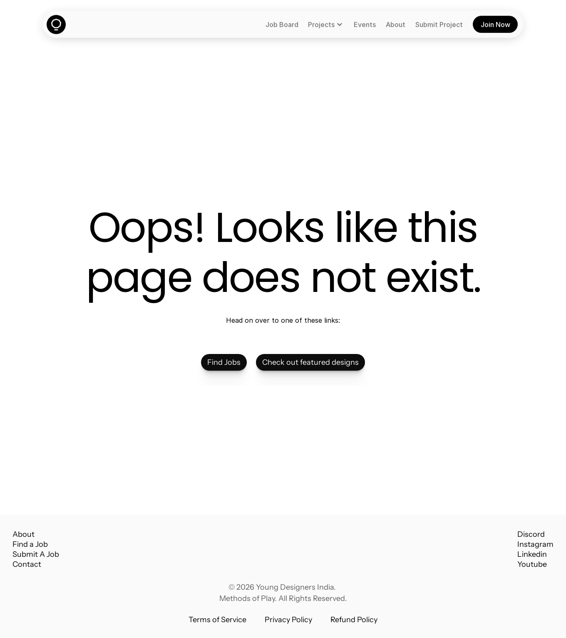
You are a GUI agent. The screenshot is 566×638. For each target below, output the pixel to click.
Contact (26, 564)
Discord (531, 534)
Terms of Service (217, 619)
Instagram (535, 544)
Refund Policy (353, 619)
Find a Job (30, 544)
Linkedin (532, 554)
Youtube (532, 564)
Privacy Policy (288, 619)
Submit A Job (35, 554)
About (23, 534)
